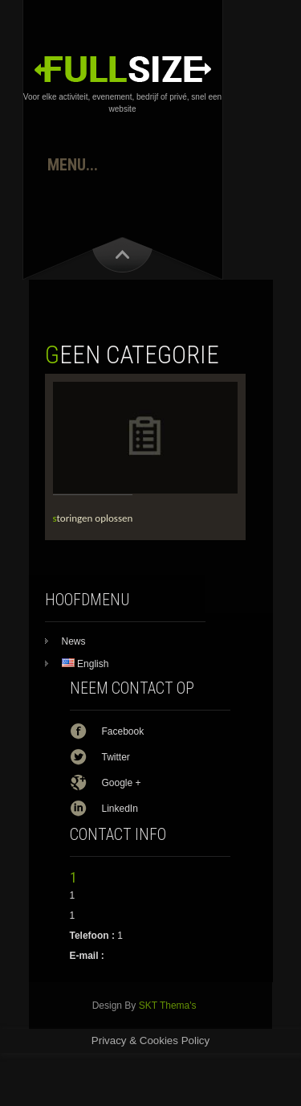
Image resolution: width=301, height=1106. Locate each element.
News (74, 641)
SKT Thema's (168, 1005)
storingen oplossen (93, 518)
